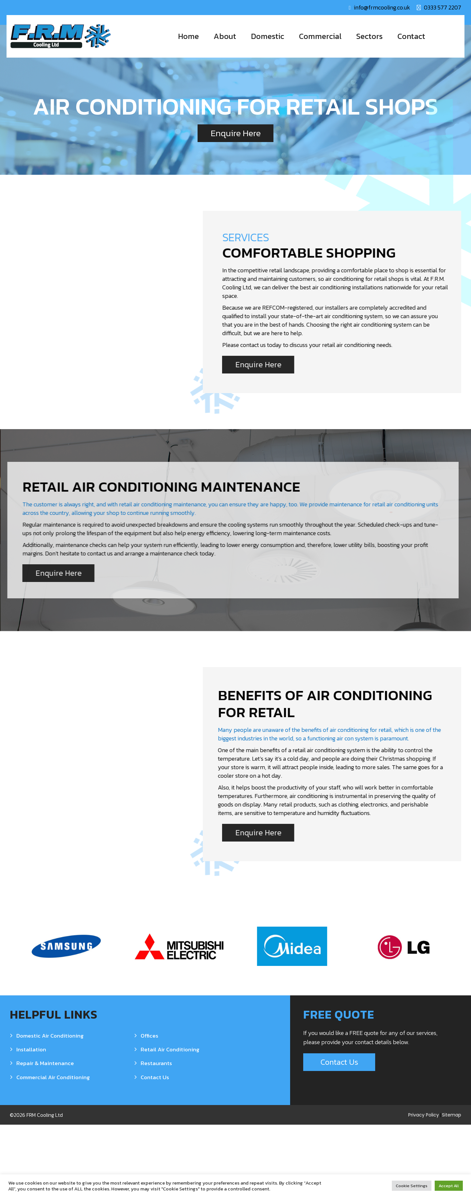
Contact (411, 36)
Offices (149, 1107)
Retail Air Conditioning (170, 1121)
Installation (31, 1121)
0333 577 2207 (442, 7)
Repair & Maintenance (45, 1135)
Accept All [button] (449, 1186)
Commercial (320, 36)
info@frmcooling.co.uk (382, 7)
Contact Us (155, 1149)
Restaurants (156, 1135)
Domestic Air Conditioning (50, 1107)
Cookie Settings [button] (411, 1186)
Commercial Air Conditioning (53, 1149)
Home (188, 36)
